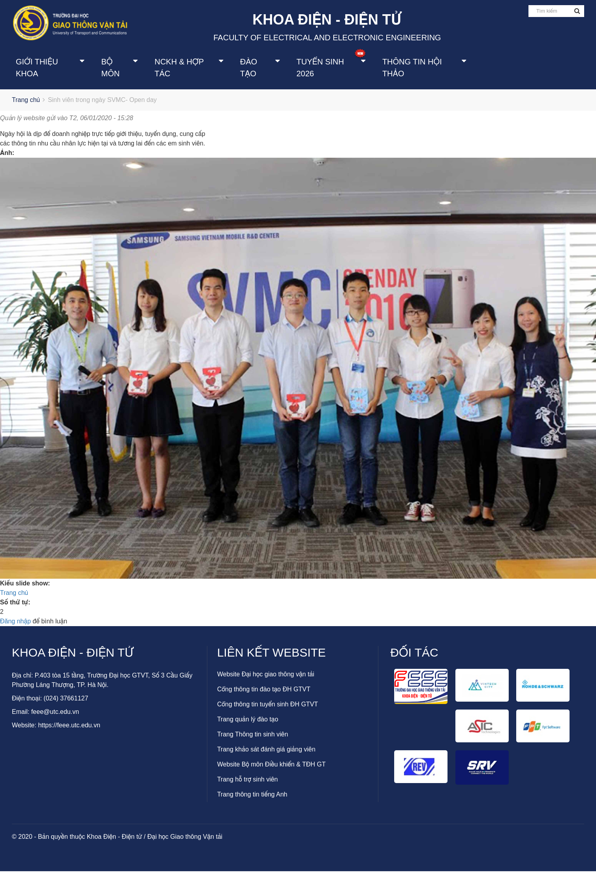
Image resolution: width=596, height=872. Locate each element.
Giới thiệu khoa (37, 68)
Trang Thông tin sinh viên (252, 735)
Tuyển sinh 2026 (320, 68)
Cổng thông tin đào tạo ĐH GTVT (263, 690)
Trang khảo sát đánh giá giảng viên (266, 750)
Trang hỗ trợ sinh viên (247, 780)
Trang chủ (26, 101)
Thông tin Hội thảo (412, 68)
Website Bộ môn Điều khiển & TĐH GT (271, 765)
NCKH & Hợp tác (178, 68)
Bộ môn (110, 68)
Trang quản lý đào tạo (247, 720)
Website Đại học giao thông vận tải (265, 675)
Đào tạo (248, 68)
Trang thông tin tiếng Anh (252, 795)
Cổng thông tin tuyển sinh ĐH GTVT (267, 705)
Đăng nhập (15, 622)
